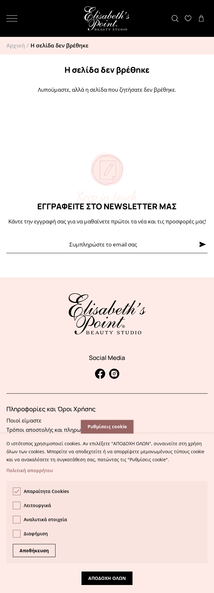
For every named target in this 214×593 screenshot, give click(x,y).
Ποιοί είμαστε (23, 420)
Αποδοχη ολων (107, 578)
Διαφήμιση (36, 533)
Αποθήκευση (34, 550)
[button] (11, 18)
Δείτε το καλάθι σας (203, 18)
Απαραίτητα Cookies (46, 491)
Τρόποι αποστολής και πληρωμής (48, 429)
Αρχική (15, 45)
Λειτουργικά (37, 505)
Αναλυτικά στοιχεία (45, 519)
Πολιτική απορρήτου (29, 470)
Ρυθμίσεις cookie (107, 427)
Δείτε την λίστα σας (189, 18)
